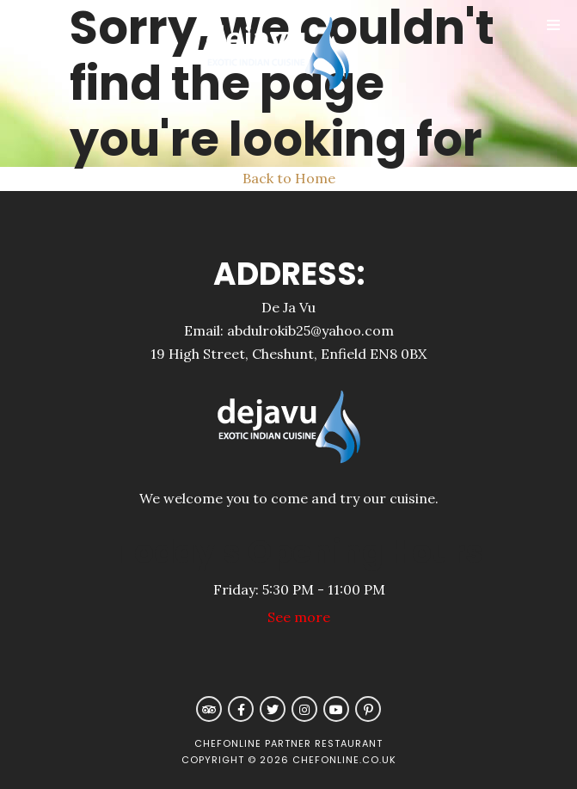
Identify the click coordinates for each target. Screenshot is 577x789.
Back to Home (288, 178)
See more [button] (298, 617)
